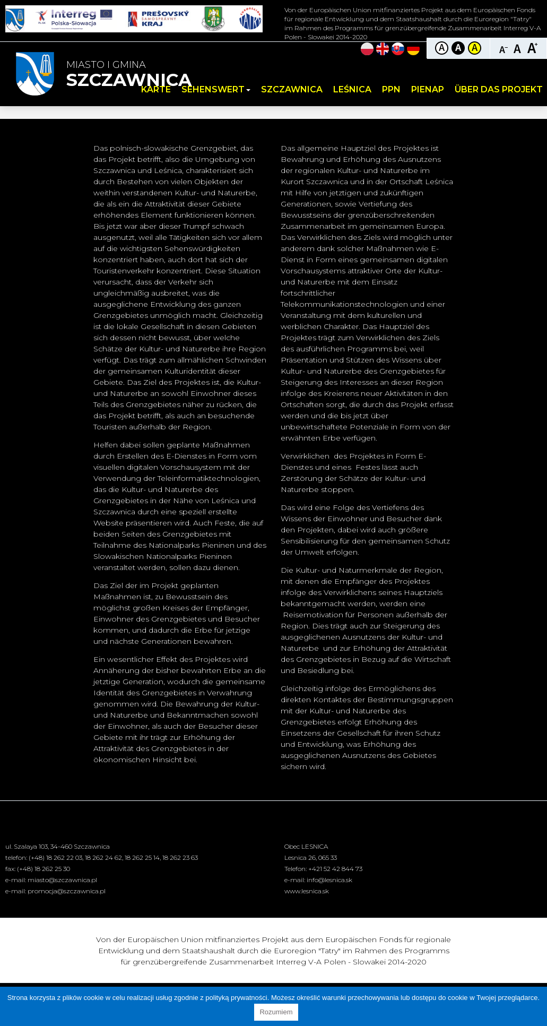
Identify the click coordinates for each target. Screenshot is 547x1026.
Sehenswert (215, 89)
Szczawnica (292, 89)
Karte (156, 89)
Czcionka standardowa (518, 47)
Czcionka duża (532, 47)
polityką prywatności (236, 998)
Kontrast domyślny (441, 48)
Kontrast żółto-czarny (474, 48)
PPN (391, 89)
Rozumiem (275, 1012)
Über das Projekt (499, 89)
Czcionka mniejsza (503, 47)
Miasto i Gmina (129, 74)
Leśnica (352, 89)
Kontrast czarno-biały (458, 48)
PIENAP (427, 89)
